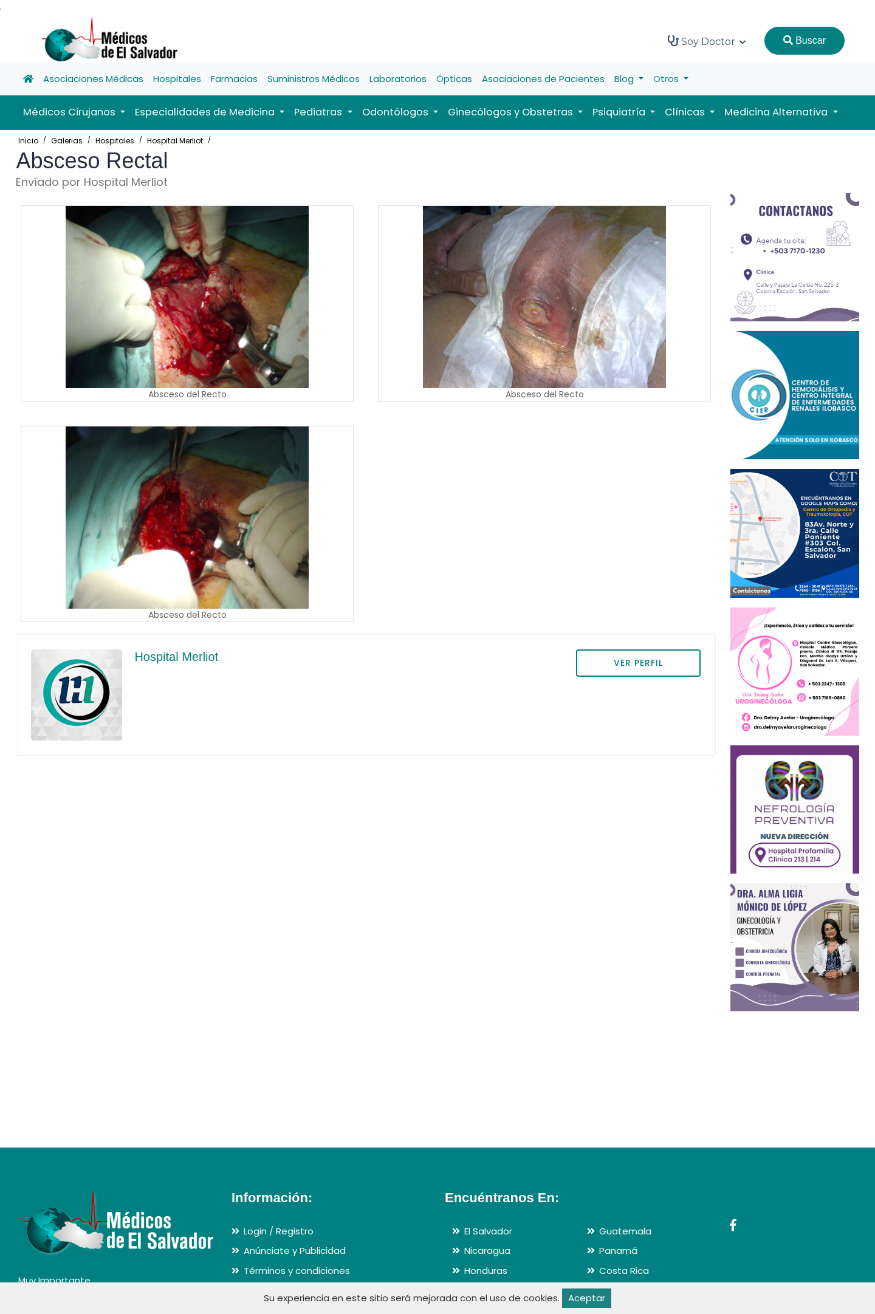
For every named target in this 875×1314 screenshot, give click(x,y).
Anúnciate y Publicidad (295, 1250)
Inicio (28, 140)
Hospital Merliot (175, 140)
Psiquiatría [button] (620, 112)
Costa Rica (624, 1270)
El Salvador (488, 1231)
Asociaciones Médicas (93, 78)
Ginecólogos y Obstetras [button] (511, 112)
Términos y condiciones (297, 1270)
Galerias (67, 140)
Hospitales (177, 78)
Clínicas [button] (686, 112)
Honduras (485, 1270)
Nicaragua (487, 1250)
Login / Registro (279, 1231)
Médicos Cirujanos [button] (70, 112)
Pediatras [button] (319, 112)
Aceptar (586, 1298)
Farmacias (234, 78)
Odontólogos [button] (396, 112)
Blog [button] (625, 78)
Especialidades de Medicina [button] (206, 112)
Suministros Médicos (313, 78)
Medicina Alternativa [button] (777, 112)
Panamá (618, 1250)
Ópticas (454, 78)
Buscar (804, 40)
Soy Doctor (707, 41)
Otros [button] (667, 78)
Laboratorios (398, 78)
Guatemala (625, 1231)
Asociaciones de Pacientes (543, 78)
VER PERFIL (638, 663)
